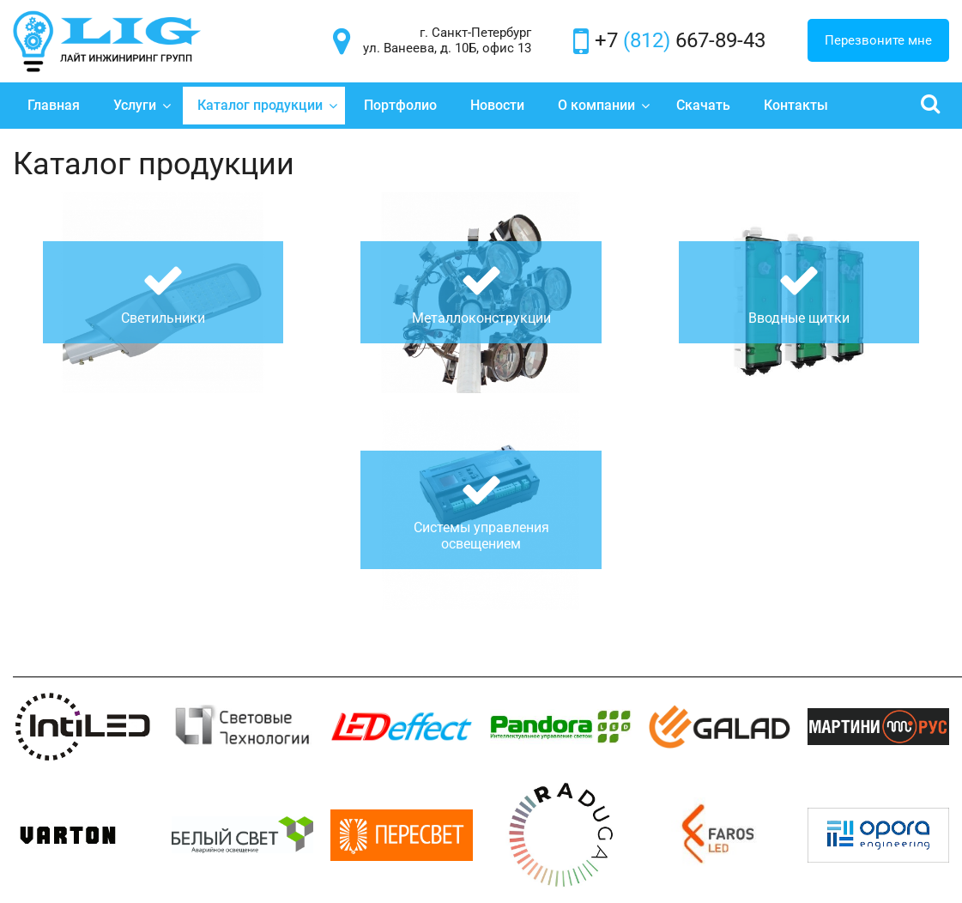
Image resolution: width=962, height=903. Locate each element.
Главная (53, 105)
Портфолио (400, 105)
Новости (497, 105)
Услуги (142, 105)
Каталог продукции (267, 105)
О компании (604, 105)
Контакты (796, 105)
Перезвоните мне (878, 40)
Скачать (703, 105)
